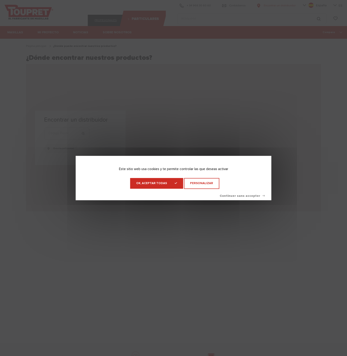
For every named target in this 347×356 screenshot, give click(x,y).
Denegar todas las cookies (242, 196)
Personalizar (201, 183)
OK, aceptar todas (156, 183)
